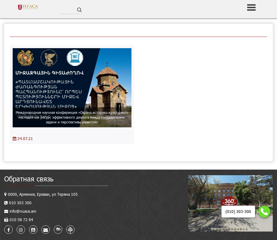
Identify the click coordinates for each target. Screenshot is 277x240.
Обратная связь (28, 179)
